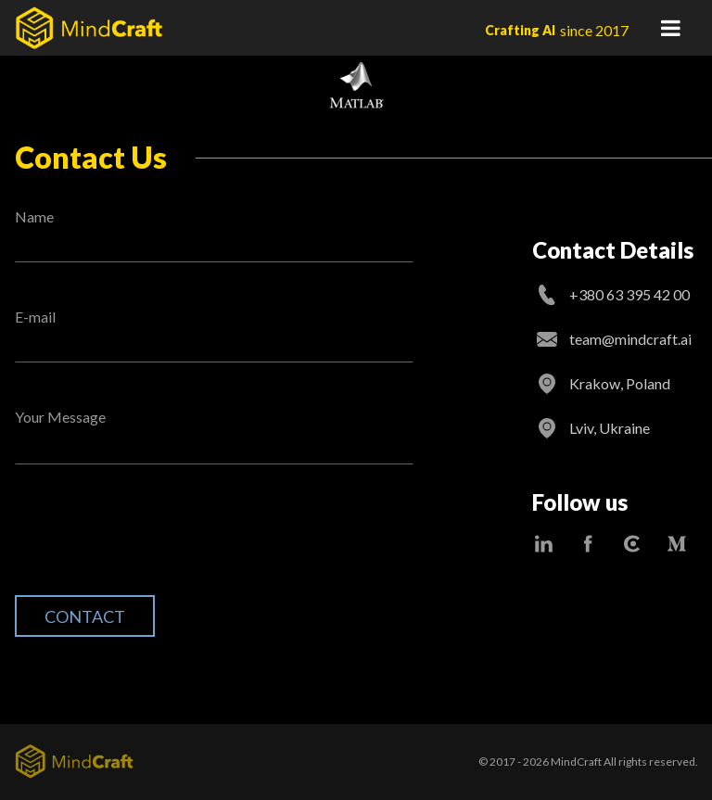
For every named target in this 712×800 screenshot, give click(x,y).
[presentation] (156, 544)
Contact (84, 616)
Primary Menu (670, 28)
